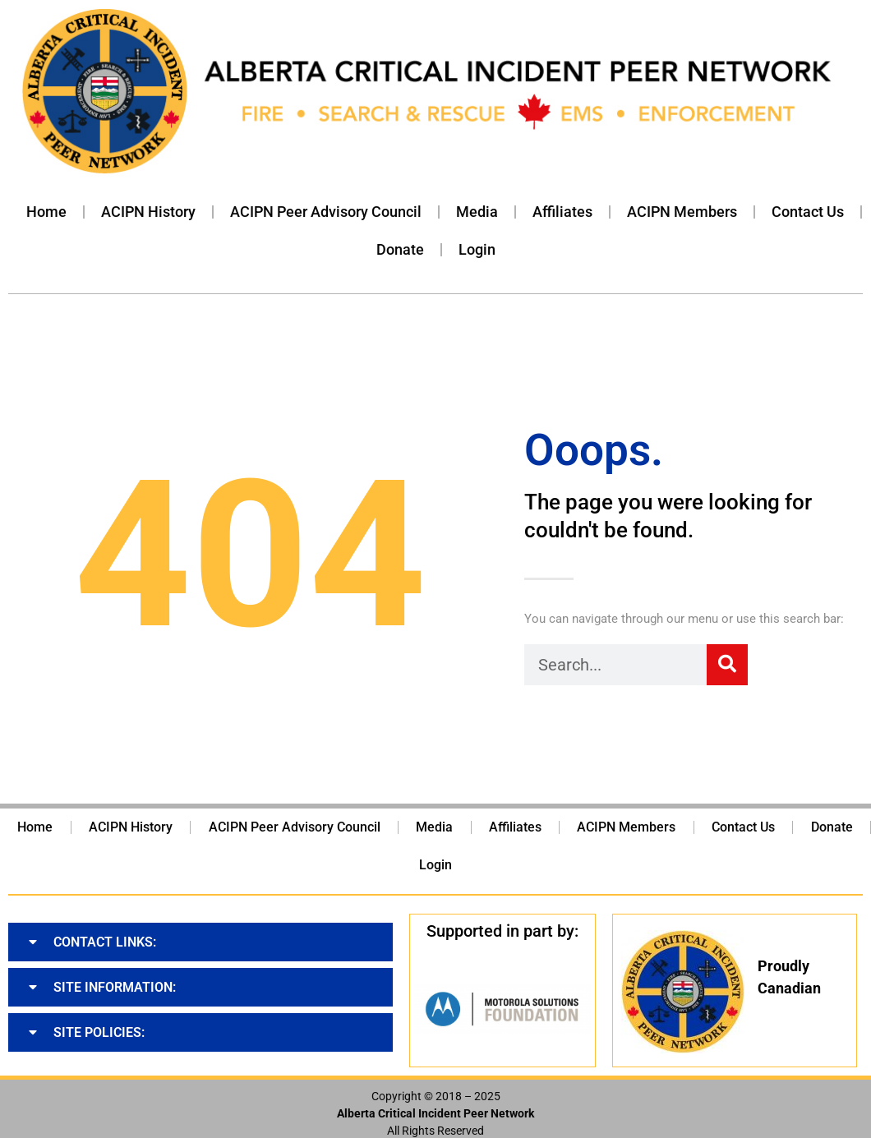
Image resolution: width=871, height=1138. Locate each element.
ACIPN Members (682, 211)
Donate (400, 249)
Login (477, 249)
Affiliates (562, 211)
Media (477, 211)
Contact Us (808, 211)
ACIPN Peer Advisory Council (326, 211)
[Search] (727, 664)
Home (46, 211)
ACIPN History (148, 211)
